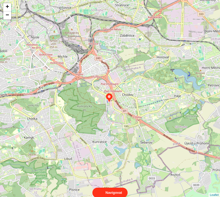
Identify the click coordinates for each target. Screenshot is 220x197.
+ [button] (7, 7)
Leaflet (214, 190)
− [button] (7, 15)
